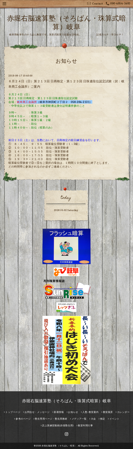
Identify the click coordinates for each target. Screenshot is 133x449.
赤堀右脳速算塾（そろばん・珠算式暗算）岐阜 (66, 400)
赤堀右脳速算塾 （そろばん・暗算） (59, 445)
